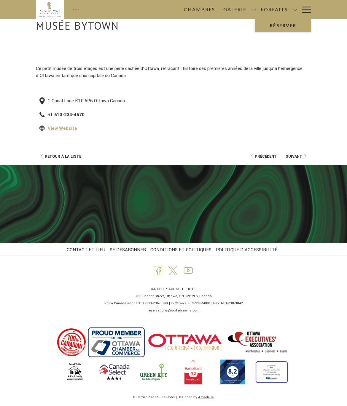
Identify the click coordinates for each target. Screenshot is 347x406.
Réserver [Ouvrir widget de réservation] (283, 25)
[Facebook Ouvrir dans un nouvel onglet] (157, 270)
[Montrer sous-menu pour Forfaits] (218, 9)
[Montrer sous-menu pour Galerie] (177, 9)
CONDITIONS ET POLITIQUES (180, 250)
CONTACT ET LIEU (86, 250)
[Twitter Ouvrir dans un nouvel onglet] (173, 270)
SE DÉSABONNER (128, 250)
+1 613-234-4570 (66, 114)
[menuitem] (122, 9)
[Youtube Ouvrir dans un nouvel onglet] (188, 270)
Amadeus (206, 397)
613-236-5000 (199, 303)
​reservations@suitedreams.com (174, 310)
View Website (62, 128)
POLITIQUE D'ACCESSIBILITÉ (246, 250)
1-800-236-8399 (155, 303)
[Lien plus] (304, 9)
